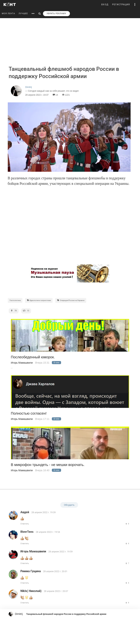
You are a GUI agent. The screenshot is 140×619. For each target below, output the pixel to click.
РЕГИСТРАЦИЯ (121, 4)
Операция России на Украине (70, 300)
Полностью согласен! (29, 413)
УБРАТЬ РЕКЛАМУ (56, 13)
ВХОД (105, 4)
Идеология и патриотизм (39, 300)
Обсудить (69, 505)
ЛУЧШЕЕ (23, 13)
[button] (135, 4)
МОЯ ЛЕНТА (8, 13)
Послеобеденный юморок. (33, 357)
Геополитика (15, 300)
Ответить (24, 524)
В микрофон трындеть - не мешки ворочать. (48, 465)
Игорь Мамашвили (22, 362)
